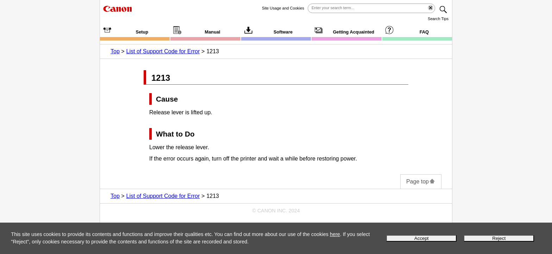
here (335, 234)
